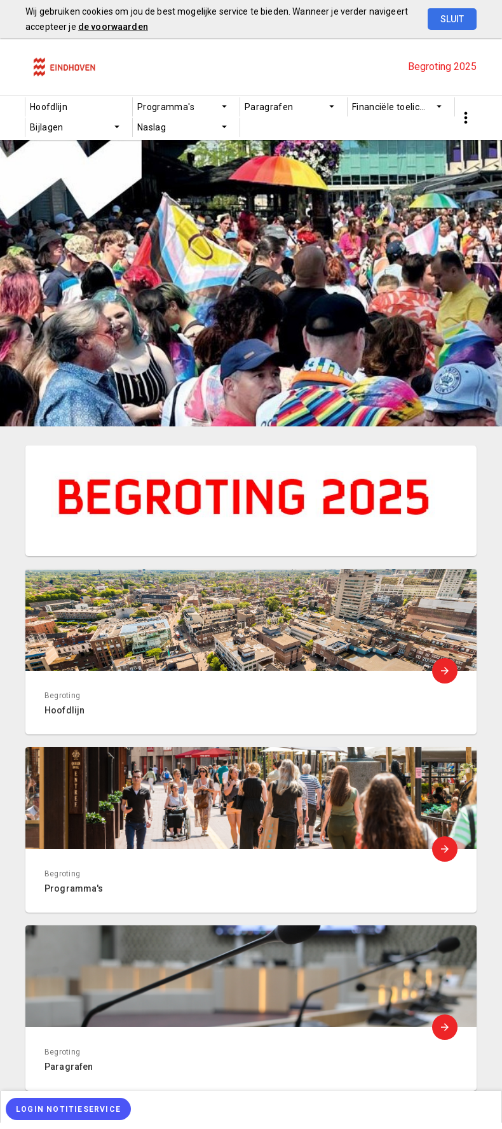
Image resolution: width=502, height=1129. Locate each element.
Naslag (151, 127)
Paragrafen (269, 107)
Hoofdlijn (48, 107)
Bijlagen (47, 127)
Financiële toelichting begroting (403, 107)
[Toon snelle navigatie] (465, 118)
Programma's (165, 107)
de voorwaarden (113, 27)
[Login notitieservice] (68, 1109)
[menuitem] (79, 106)
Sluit (452, 19)
